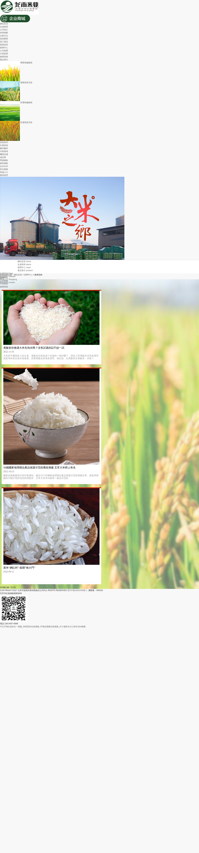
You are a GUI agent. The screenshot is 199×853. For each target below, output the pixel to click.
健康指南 (4, 56)
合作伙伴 (4, 166)
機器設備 (4, 154)
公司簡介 (4, 30)
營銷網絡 (4, 160)
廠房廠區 (4, 148)
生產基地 (4, 145)
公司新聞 (4, 51)
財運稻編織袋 (16, 102)
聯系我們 (4, 175)
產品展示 (4, 59)
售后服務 (4, 169)
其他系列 (4, 142)
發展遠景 (4, 45)
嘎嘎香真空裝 (16, 82)
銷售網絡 (4, 163)
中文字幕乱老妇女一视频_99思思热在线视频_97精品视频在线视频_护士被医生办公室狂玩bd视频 (43, 626)
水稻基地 (4, 151)
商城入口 (4, 172)
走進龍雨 (4, 27)
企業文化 (4, 36)
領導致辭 (4, 33)
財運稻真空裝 (16, 122)
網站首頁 (4, 24)
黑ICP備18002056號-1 (77, 590)
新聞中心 (4, 48)
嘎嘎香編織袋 (16, 62)
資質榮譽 (4, 39)
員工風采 (4, 42)
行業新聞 (4, 53)
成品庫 (3, 157)
